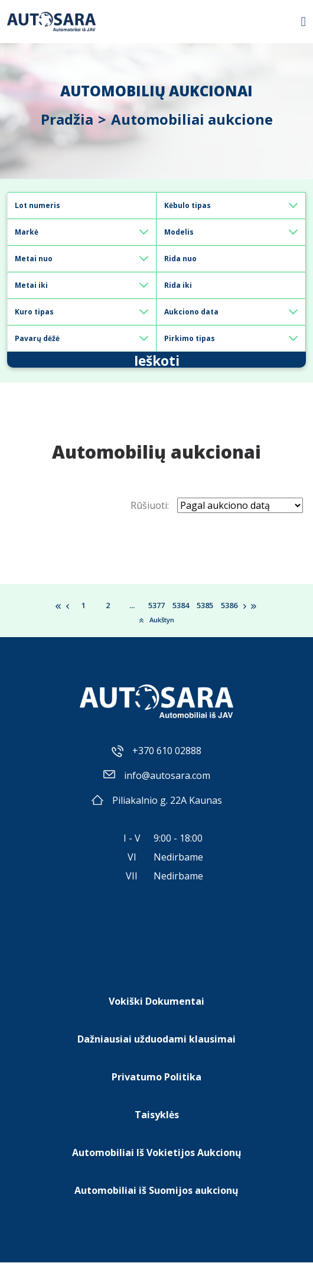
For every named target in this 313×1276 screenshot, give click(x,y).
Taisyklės (157, 1128)
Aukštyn (156, 633)
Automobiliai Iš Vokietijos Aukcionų (157, 1166)
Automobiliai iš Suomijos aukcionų (156, 1203)
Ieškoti (156, 365)
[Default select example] (231, 205)
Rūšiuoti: (150, 518)
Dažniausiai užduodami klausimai (156, 1052)
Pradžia (67, 119)
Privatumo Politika (156, 1090)
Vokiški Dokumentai (156, 1014)
